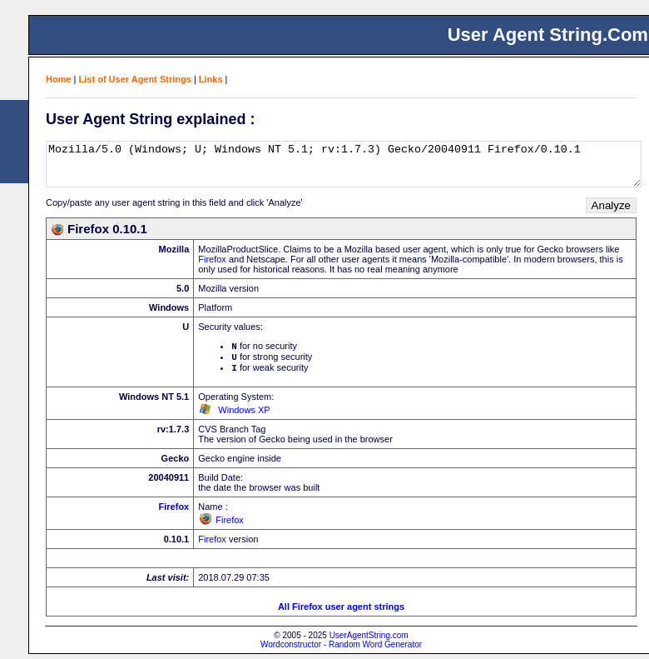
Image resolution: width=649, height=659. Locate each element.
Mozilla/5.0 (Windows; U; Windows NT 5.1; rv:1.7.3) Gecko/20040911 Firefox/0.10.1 (344, 164)
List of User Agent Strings (135, 79)
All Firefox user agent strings (341, 612)
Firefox (212, 259)
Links (211, 79)
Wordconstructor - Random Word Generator (341, 649)
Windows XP (244, 415)
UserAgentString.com (369, 640)
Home (59, 79)
